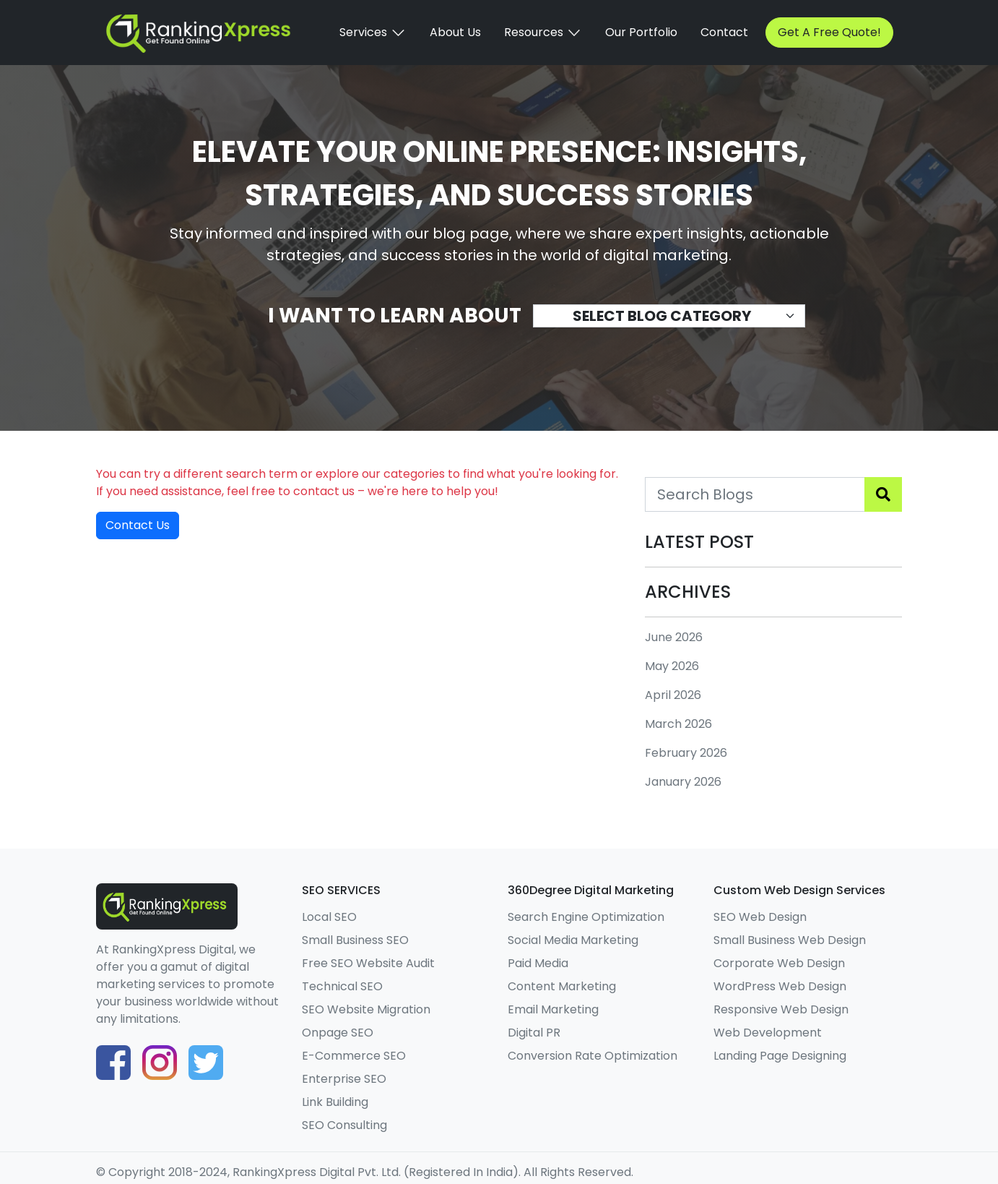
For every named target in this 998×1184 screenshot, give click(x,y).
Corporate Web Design (779, 963)
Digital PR (534, 1032)
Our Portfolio (641, 32)
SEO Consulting (344, 1125)
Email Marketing (553, 1009)
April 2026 (673, 695)
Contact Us (137, 525)
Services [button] (372, 32)
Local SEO (329, 917)
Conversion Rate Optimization (592, 1055)
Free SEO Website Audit (368, 963)
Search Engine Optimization (586, 917)
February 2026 (686, 753)
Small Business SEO (355, 940)
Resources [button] (543, 32)
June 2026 (674, 637)
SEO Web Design (760, 917)
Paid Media (538, 963)
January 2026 (683, 781)
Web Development (767, 1032)
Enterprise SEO (344, 1079)
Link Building (335, 1102)
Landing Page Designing (779, 1055)
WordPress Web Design (779, 986)
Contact (724, 32)
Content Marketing (562, 986)
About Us (455, 32)
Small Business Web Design (789, 940)
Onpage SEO (337, 1032)
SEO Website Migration (366, 1009)
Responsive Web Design (781, 1009)
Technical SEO (342, 986)
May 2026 (672, 666)
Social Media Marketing (573, 940)
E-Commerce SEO (354, 1055)
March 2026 (678, 724)
